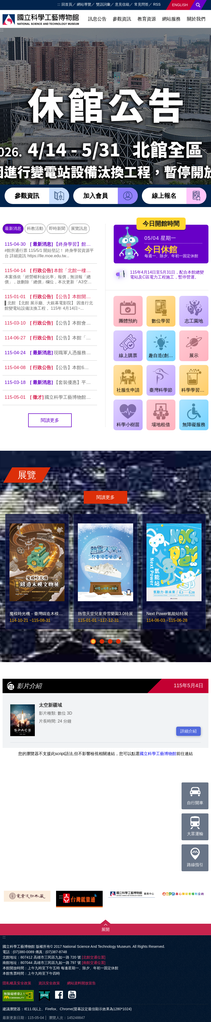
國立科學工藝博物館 (158, 753)
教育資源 (147, 18)
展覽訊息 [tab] (79, 228)
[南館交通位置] (94, 963)
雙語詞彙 (103, 4)
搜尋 (198, 5)
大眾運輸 (195, 824)
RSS (157, 4)
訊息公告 (97, 18)
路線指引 (195, 855)
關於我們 (196, 18)
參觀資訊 (122, 18)
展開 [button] (105, 929)
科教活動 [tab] (35, 228)
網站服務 (171, 18)
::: (58, 4)
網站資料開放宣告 (81, 983)
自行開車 (195, 793)
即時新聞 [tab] (57, 228)
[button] (93, 641)
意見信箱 (122, 4)
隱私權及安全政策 (17, 983)
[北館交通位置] (94, 957)
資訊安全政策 (49, 983)
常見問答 (141, 4)
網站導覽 (84, 4)
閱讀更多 (50, 420)
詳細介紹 (188, 731)
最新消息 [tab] (13, 228)
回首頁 (66, 4)
